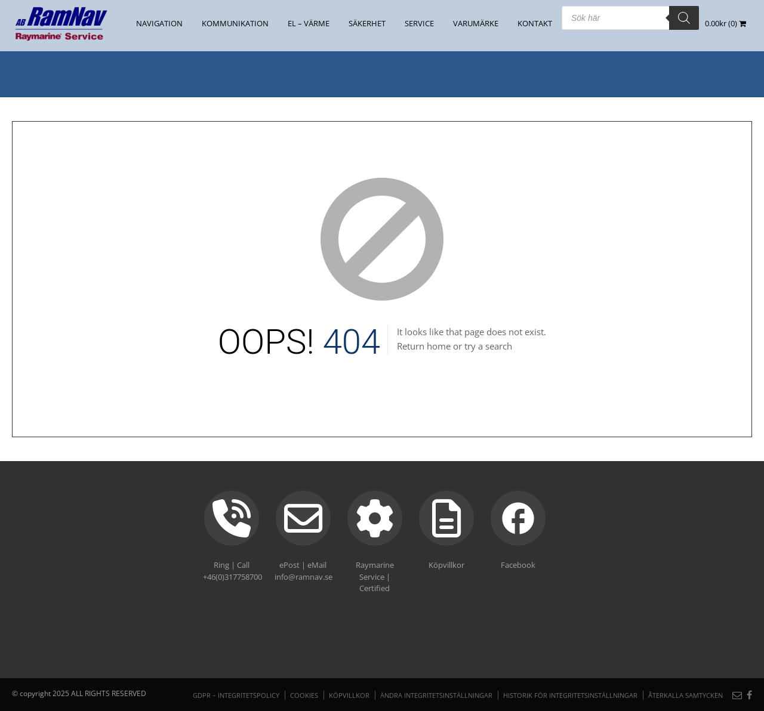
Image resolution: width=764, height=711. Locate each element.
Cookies (304, 695)
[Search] (684, 18)
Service (419, 23)
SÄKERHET (367, 23)
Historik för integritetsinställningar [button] (570, 695)
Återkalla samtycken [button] (685, 695)
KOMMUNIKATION (235, 23)
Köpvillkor (349, 695)
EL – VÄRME (308, 23)
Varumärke (475, 23)
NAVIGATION (159, 23)
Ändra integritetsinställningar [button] (436, 695)
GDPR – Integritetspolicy (236, 695)
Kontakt (534, 23)
